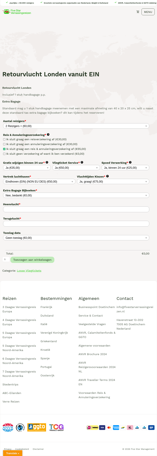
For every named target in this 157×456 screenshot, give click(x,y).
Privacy (7, 449)
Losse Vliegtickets (29, 270)
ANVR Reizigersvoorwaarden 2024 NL (97, 367)
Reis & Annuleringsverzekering (26, 135)
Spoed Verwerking (116, 162)
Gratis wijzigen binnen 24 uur (25, 162)
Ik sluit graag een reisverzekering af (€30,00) (34, 139)
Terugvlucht (12, 218)
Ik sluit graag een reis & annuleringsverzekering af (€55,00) (44, 148)
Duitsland (47, 315)
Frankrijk (46, 307)
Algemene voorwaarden (94, 345)
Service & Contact (90, 315)
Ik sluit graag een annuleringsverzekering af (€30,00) (40, 144)
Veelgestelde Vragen (92, 324)
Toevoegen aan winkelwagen (32, 259)
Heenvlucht (11, 204)
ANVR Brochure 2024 (92, 354)
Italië (44, 324)
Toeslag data (11, 232)
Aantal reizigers (14, 121)
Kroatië (45, 349)
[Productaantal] (6, 259)
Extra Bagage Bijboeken (20, 190)
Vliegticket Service (67, 162)
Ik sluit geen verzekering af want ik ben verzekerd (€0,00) (43, 153)
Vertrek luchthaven (17, 176)
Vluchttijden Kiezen (93, 176)
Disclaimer (38, 449)
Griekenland (49, 341)
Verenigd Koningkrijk (54, 332)
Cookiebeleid (22, 449)
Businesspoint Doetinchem (96, 307)
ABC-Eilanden (11, 393)
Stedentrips (10, 384)
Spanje (45, 358)
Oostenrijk (48, 375)
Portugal (46, 366)
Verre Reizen (11, 401)
